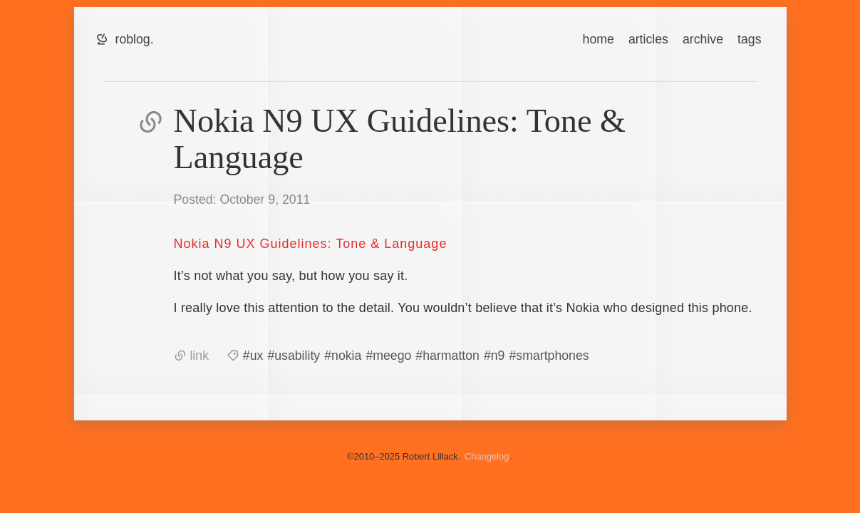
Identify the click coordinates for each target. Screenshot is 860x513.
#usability (293, 355)
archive (703, 39)
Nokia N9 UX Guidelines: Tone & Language (310, 244)
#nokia (342, 355)
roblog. (134, 39)
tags (749, 39)
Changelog (487, 456)
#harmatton (447, 355)
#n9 (494, 355)
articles (648, 39)
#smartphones (549, 355)
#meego (388, 355)
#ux (253, 355)
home (598, 39)
